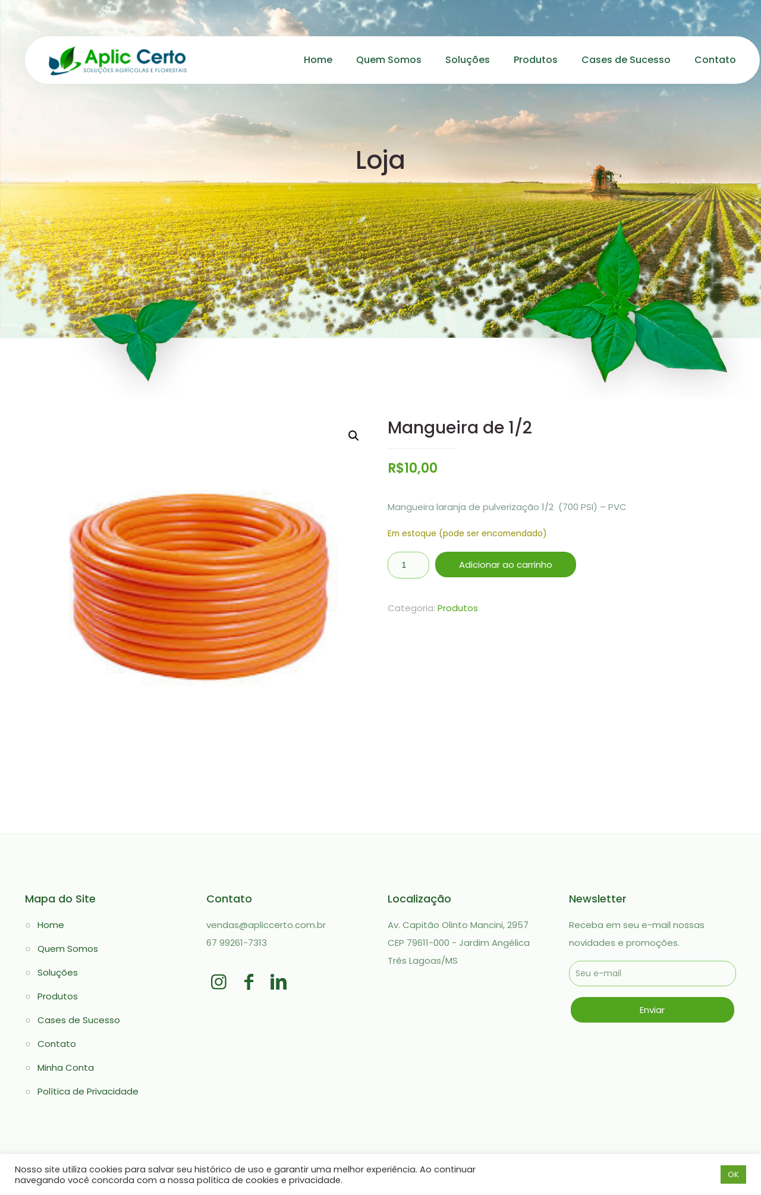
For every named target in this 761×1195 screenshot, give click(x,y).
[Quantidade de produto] (408, 565)
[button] (353, 435)
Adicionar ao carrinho (505, 564)
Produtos (458, 608)
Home (50, 925)
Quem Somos (67, 948)
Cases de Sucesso (78, 1020)
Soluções (57, 972)
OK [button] (733, 1174)
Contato (56, 1043)
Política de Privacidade (88, 1091)
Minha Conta (65, 1067)
